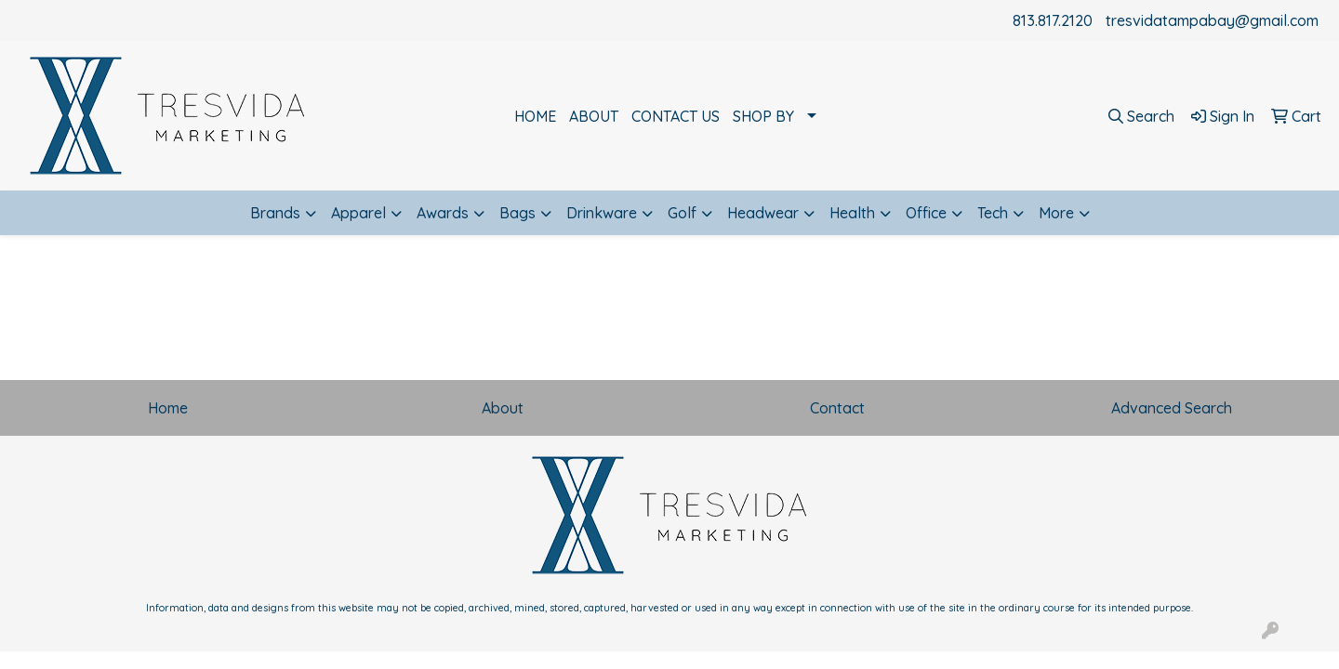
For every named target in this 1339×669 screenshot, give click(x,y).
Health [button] (852, 212)
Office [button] (926, 212)
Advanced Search (1171, 408)
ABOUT (593, 116)
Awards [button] (443, 212)
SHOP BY (763, 116)
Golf (682, 212)
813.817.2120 (1053, 20)
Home (168, 408)
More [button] (1056, 212)
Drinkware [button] (601, 212)
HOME (535, 116)
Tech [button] (992, 212)
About (503, 408)
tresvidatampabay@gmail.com (1212, 20)
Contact (837, 408)
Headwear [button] (763, 212)
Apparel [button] (358, 212)
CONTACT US (675, 116)
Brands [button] (275, 212)
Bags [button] (517, 212)
